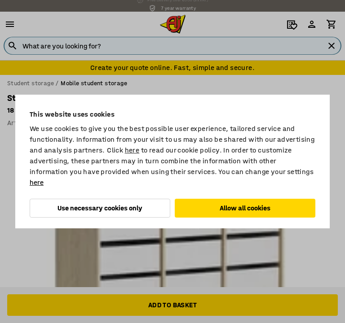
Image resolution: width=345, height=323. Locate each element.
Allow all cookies (245, 208)
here (132, 150)
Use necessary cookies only (100, 208)
